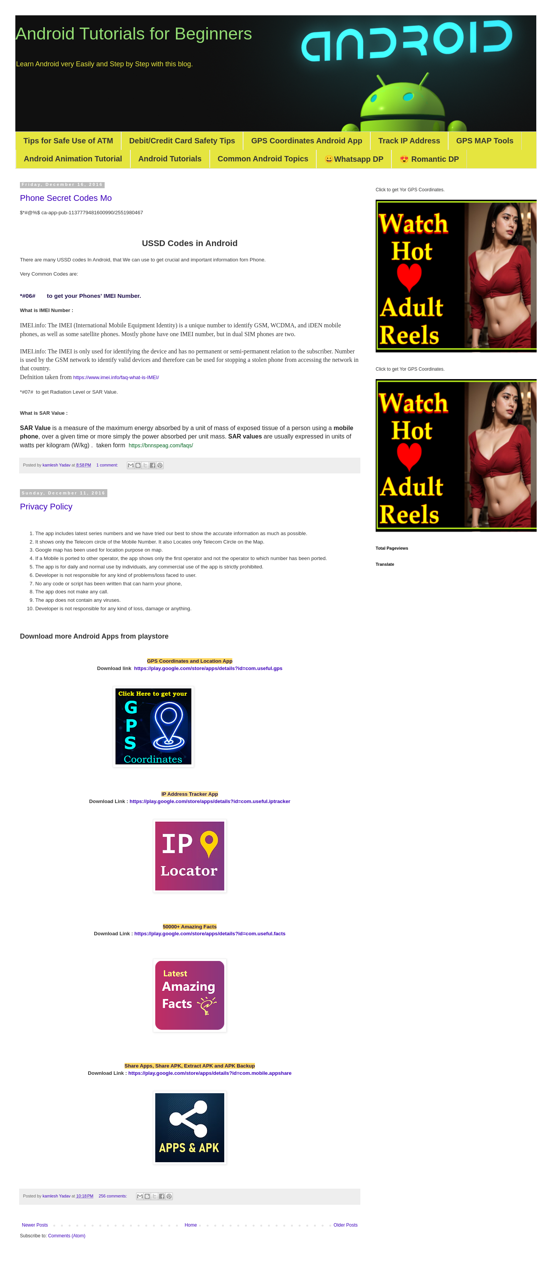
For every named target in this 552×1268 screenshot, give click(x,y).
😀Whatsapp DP (353, 159)
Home (191, 1225)
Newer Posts (35, 1225)
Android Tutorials (170, 158)
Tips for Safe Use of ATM (68, 140)
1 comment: (107, 465)
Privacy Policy (46, 506)
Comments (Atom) (66, 1235)
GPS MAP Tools (484, 140)
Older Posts (346, 1225)
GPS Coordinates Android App (306, 140)
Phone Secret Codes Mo (66, 198)
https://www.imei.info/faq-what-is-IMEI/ (116, 377)
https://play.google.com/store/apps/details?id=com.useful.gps (208, 668)
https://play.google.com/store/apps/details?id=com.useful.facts (210, 933)
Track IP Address (409, 140)
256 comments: (113, 1196)
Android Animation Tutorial (73, 158)
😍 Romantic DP (429, 159)
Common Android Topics (263, 158)
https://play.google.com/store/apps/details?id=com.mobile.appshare (210, 1073)
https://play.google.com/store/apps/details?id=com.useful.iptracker (210, 801)
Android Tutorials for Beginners (133, 33)
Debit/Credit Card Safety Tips (182, 140)
